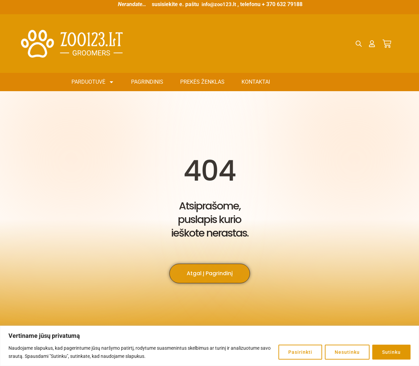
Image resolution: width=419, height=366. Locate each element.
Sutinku (391, 352)
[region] (209, 346)
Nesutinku (347, 352)
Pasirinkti (300, 352)
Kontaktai (256, 82)
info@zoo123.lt (219, 4)
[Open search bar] (359, 44)
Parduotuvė (92, 82)
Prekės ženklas (202, 82)
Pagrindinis (147, 82)
